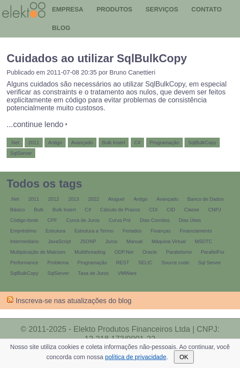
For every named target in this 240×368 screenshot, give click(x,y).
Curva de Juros (83, 220)
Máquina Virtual (168, 241)
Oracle (150, 252)
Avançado (82, 142)
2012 (53, 199)
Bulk (39, 209)
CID (170, 209)
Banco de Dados (205, 199)
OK (183, 356)
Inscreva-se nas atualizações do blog (69, 300)
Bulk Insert (114, 142)
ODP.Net (123, 252)
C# (137, 142)
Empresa (67, 9)
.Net (14, 142)
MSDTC (203, 241)
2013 (73, 199)
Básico (17, 209)
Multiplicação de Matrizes (38, 252)
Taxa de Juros (93, 273)
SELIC (145, 262)
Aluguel (116, 199)
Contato (207, 9)
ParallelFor (213, 252)
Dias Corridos (155, 220)
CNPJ (214, 209)
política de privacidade (135, 356)
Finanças (160, 230)
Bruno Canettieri (132, 72)
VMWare (127, 273)
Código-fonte (24, 220)
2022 (93, 199)
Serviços (161, 9)
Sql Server (209, 262)
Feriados (132, 230)
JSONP (88, 241)
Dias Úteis (190, 220)
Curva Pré (120, 220)
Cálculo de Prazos (120, 209)
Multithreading (89, 252)
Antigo (55, 142)
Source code (175, 262)
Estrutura (55, 230)
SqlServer (21, 153)
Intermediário (24, 241)
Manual (134, 241)
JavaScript (59, 241)
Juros (111, 241)
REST (122, 262)
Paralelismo (179, 252)
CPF (52, 220)
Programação (164, 142)
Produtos (114, 9)
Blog (61, 27)
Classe (191, 209)
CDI (153, 209)
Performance (24, 262)
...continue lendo (35, 124)
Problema (58, 262)
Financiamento (196, 230)
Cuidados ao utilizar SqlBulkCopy (97, 58)
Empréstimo (23, 230)
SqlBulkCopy (202, 142)
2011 (33, 142)
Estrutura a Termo (94, 230)
